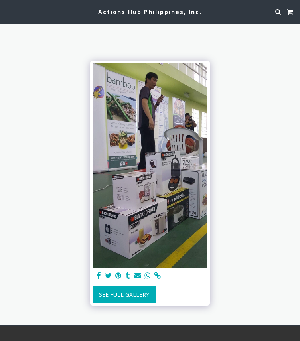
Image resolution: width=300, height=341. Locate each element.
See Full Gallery (124, 294)
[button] (9, 11)
